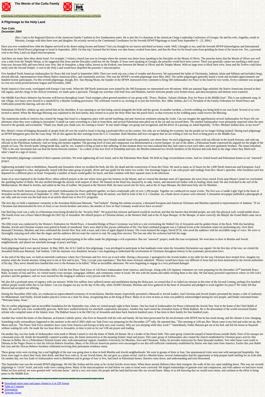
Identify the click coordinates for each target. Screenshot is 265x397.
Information (11, 389)
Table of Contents (14, 386)
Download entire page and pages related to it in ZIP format (36, 383)
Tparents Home (12, 392)
